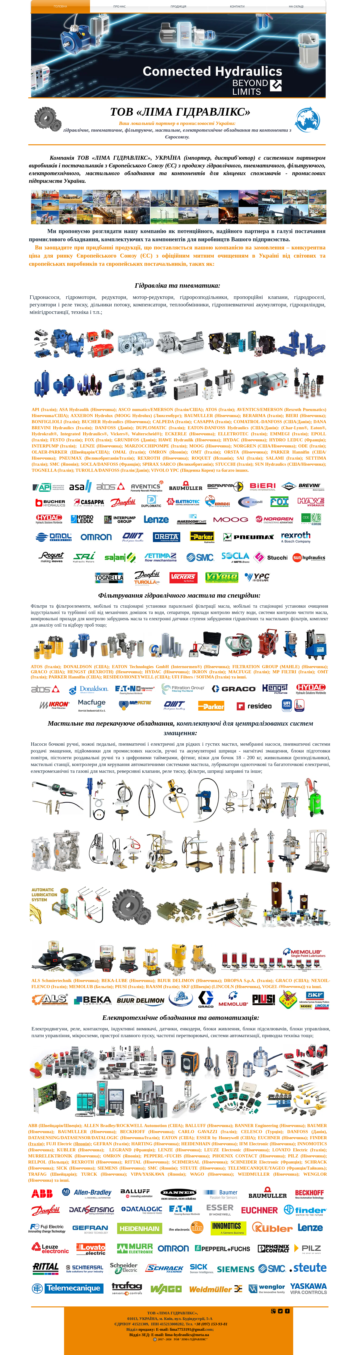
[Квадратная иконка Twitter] (280, 1311)
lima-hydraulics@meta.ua (187, 1335)
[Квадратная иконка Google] (273, 1311)
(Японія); (82, 1143)
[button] (178, 55)
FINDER (318, 1137)
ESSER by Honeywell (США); (227, 1137)
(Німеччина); (87, 980)
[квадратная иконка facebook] (287, 1311)
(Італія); (36, 1143)
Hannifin (302, 452)
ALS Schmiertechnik (52, 980)
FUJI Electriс (59, 1143)
